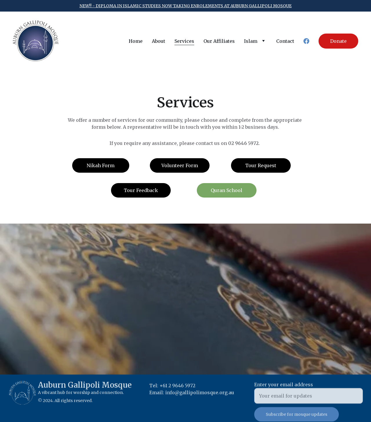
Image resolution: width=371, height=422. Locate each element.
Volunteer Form (179, 165)
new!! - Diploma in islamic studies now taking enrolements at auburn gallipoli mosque (185, 5)
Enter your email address (283, 390)
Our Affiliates (219, 41)
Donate (338, 41)
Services (184, 41)
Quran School (226, 190)
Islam (250, 41)
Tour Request (260, 165)
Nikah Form (100, 165)
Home (136, 41)
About (158, 41)
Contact (285, 41)
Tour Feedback (141, 190)
